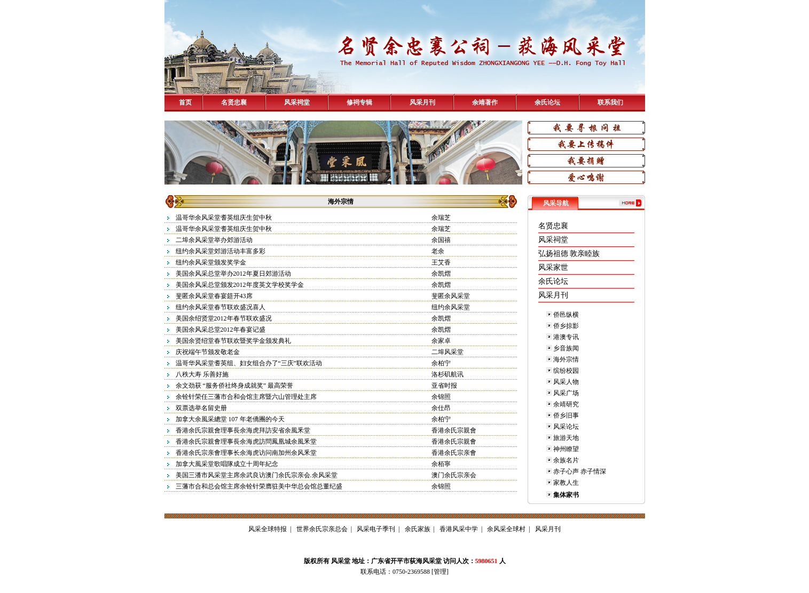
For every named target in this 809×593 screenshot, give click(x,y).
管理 (440, 571)
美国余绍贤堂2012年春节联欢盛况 (224, 318)
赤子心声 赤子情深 (579, 471)
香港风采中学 (458, 529)
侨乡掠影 (566, 326)
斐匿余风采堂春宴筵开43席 (214, 296)
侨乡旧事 (566, 415)
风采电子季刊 (376, 529)
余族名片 (566, 460)
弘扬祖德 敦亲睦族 (569, 254)
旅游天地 (566, 438)
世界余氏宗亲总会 (322, 529)
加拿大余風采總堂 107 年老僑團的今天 (230, 419)
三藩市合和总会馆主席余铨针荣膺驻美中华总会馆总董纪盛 (259, 486)
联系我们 (610, 102)
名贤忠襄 (234, 102)
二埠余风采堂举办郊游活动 (214, 240)
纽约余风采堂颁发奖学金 (211, 262)
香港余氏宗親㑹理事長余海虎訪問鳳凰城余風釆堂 (246, 441)
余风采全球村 (506, 529)
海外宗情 (566, 359)
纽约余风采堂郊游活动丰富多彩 (220, 251)
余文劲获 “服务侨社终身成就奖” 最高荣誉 (235, 385)
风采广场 (566, 393)
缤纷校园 (566, 370)
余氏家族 (417, 529)
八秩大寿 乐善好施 (202, 374)
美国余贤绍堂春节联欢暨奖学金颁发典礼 (233, 340)
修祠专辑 (359, 102)
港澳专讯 (566, 337)
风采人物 (566, 382)
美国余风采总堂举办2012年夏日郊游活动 (233, 273)
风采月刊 (422, 102)
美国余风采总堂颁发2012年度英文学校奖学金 (240, 285)
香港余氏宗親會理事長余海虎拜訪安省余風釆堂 (243, 430)
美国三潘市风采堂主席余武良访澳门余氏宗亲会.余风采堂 (256, 475)
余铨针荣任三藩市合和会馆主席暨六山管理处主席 (246, 396)
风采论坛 (566, 426)
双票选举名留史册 (201, 408)
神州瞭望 (566, 449)
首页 (185, 102)
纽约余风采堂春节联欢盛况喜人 (220, 307)
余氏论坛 (547, 102)
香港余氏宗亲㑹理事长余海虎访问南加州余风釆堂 (246, 452)
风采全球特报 (267, 529)
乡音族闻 (566, 348)
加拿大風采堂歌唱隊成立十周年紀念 (227, 464)
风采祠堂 (297, 102)
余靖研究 (566, 404)
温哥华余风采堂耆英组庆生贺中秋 (224, 217)
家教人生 (566, 482)
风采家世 (553, 267)
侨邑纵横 (566, 314)
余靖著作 (485, 102)
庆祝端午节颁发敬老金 (208, 352)
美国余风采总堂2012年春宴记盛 (220, 329)
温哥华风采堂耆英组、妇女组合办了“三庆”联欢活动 (249, 363)
